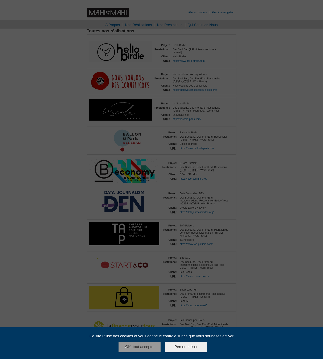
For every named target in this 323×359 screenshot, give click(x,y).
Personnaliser (186, 347)
